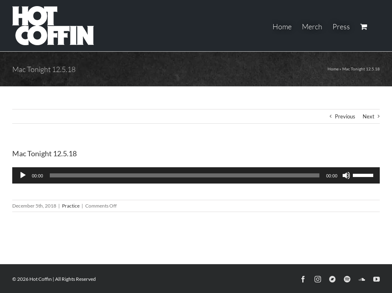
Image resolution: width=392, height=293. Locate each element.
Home (333, 68)
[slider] (185, 175)
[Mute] (346, 175)
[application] (196, 175)
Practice (71, 206)
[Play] (23, 175)
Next (368, 116)
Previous (345, 116)
